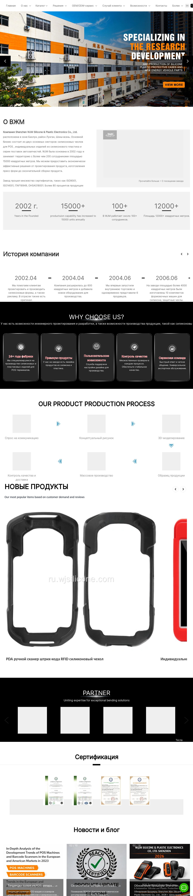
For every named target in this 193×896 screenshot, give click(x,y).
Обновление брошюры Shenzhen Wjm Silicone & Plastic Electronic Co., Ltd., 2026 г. (157, 772)
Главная (11, 5)
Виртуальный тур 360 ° (70, 857)
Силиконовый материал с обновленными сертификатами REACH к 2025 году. (94, 772)
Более (176, 5)
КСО (58, 881)
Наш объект (63, 893)
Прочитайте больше (149, 181)
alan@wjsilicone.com (26, 877)
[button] (5, 61)
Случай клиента (112, 5)
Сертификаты (64, 840)
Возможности (138, 5)
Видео (60, 851)
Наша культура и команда (72, 875)
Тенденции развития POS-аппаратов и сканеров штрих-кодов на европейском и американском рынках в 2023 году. (31, 772)
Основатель (63, 863)
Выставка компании (68, 846)
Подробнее (14, 550)
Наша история (65, 869)
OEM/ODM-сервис (83, 5)
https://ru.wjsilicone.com (26, 883)
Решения (58, 5)
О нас (24, 5)
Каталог (42, 6)
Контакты (161, 5)
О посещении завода (172, 181)
